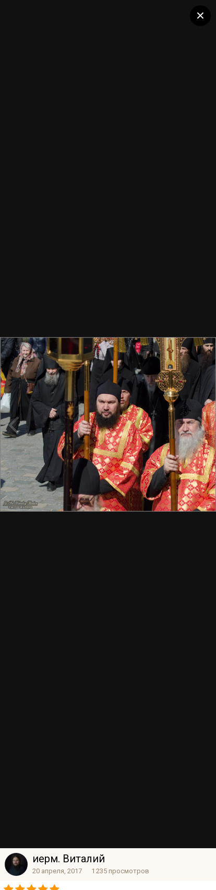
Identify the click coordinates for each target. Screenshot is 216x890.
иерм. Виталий (68, 858)
